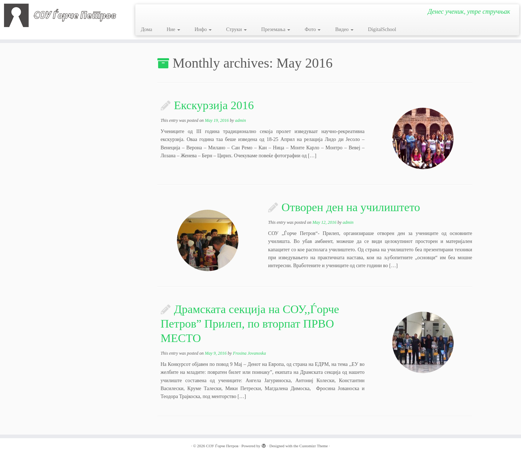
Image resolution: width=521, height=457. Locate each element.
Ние (173, 29)
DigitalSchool (382, 29)
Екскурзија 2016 (214, 105)
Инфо (203, 29)
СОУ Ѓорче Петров (222, 446)
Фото (313, 29)
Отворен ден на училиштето (350, 207)
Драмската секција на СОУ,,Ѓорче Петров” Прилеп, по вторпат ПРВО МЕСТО (250, 324)
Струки (236, 29)
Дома (146, 29)
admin (240, 120)
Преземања (275, 29)
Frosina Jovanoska (249, 353)
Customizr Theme (313, 446)
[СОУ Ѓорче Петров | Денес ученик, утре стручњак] (60, 15)
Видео (344, 29)
